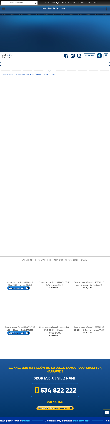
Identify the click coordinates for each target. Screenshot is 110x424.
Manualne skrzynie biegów (24, 74)
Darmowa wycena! (9, 55)
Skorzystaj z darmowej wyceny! (52, 408)
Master (45, 74)
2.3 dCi (52, 74)
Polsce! (42, 420)
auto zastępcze (97, 420)
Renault (39, 74)
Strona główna (8, 74)
